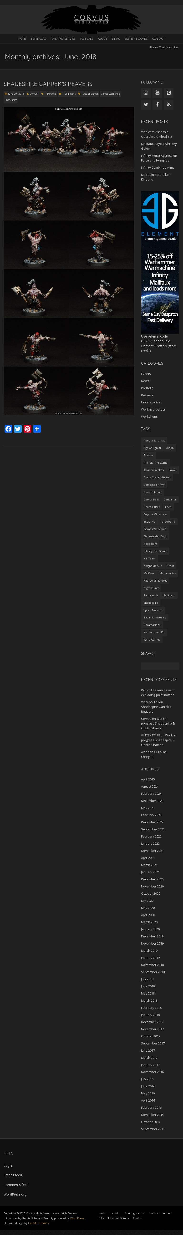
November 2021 (152, 850)
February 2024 (151, 793)
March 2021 (149, 865)
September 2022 (153, 829)
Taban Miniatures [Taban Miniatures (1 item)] (155, 617)
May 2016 (148, 1093)
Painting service (63, 38)
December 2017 (152, 1022)
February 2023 (151, 815)
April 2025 (148, 779)
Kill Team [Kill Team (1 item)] (150, 558)
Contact (158, 38)
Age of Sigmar (90, 93)
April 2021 (148, 858)
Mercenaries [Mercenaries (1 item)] (167, 573)
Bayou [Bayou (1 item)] (173, 470)
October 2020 (150, 893)
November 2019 (152, 943)
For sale (86, 38)
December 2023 (152, 801)
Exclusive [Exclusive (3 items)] (149, 521)
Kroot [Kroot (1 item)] (170, 566)
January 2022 (150, 843)
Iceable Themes (38, 1223)
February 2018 (151, 1007)
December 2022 (152, 822)
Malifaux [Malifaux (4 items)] (149, 573)
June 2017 (148, 1050)
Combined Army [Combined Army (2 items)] (154, 484)
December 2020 (152, 879)
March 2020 (149, 922)
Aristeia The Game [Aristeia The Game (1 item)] (156, 462)
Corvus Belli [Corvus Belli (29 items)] (151, 499)
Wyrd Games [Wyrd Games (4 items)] (152, 639)
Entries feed (13, 1175)
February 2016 (151, 1107)
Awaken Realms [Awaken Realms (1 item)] (154, 470)
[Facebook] (157, 105)
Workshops (149, 416)
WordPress (77, 1218)
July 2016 (147, 1079)
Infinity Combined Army (157, 167)
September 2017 (153, 1043)
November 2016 (152, 1072)
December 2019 (152, 936)
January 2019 (150, 958)
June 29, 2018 (16, 93)
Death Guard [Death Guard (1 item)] (152, 507)
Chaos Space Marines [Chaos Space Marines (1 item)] (157, 477)
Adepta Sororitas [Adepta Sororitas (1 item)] (154, 440)
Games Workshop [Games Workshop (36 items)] (155, 529)
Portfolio (38, 38)
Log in (8, 1165)
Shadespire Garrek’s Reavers (48, 83)
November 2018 (152, 965)
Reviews (147, 395)
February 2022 (151, 836)
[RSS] (168, 105)
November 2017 (152, 1029)
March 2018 (149, 1000)
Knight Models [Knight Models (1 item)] (153, 566)
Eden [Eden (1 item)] (168, 507)
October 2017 (150, 1036)
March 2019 (149, 950)
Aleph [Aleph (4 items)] (170, 448)
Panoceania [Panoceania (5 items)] (151, 595)
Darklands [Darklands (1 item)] (170, 499)
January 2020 (150, 929)
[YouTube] (157, 93)
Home (22, 38)
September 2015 (153, 1129)
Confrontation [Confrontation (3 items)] (153, 492)
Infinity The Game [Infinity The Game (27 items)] (155, 551)
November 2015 (152, 1114)
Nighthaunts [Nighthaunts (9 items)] (151, 588)
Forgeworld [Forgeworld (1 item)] (167, 521)
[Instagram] (146, 93)
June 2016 (148, 1086)
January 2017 (150, 1065)
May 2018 (148, 993)
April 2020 (148, 915)
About (102, 38)
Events (146, 374)
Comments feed (16, 1184)
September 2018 (153, 972)
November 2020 (152, 886)
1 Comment (69, 93)
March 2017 (149, 1057)
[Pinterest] (168, 93)
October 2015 (150, 1122)
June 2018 (148, 986)
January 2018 (150, 1015)
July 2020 (147, 900)
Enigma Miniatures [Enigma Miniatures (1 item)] (155, 514)
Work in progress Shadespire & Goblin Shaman (158, 723)
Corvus (33, 93)
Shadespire (11, 100)
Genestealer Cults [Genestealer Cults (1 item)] (155, 536)
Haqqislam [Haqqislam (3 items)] (150, 543)
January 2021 (150, 872)
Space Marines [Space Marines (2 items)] (153, 610)
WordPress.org (15, 1194)
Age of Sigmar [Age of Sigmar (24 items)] (152, 448)
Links (116, 38)
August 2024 (149, 786)
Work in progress (153, 409)
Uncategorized (151, 402)
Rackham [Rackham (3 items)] (169, 595)
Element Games (136, 38)
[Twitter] (146, 105)
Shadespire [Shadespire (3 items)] (151, 602)
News (145, 381)
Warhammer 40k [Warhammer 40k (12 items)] (154, 632)
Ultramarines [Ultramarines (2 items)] (152, 625)
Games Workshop (110, 93)
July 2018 (147, 979)
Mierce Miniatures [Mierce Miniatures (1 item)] (155, 580)
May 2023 (148, 808)
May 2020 (148, 908)
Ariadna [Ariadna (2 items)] (148, 455)
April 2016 (148, 1100)
